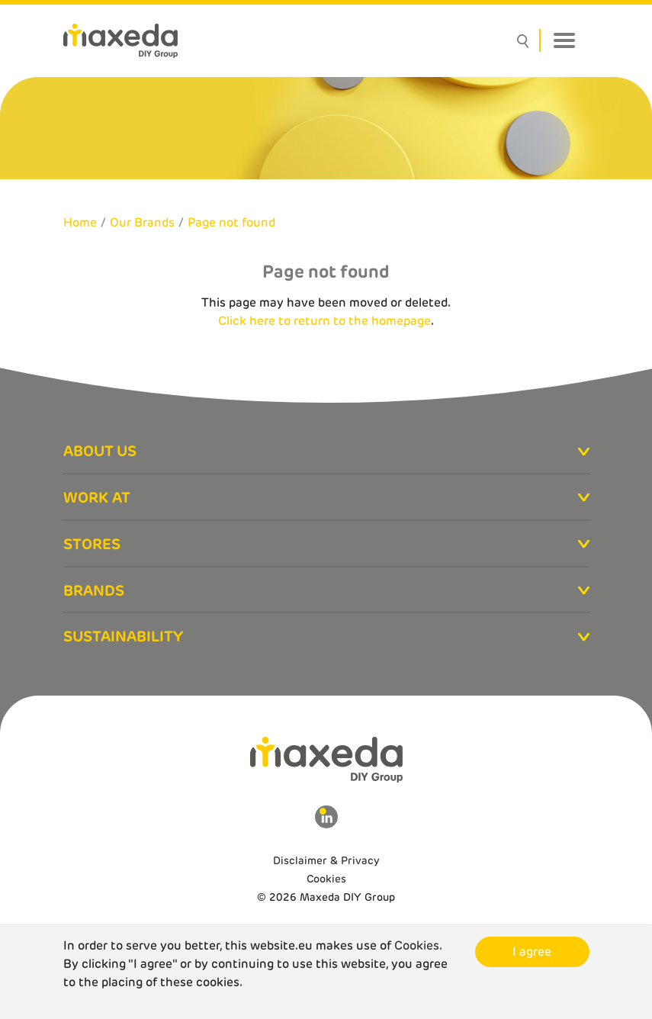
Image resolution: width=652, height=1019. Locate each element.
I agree (531, 951)
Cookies (326, 879)
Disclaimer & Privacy (326, 860)
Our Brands (142, 222)
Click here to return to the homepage (324, 321)
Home (80, 222)
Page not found (231, 222)
